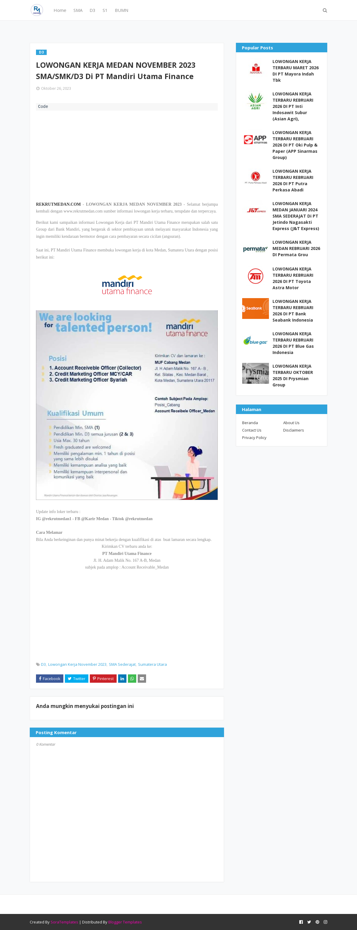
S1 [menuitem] (105, 10)
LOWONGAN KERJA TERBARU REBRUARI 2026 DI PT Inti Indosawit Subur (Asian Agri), (293, 106)
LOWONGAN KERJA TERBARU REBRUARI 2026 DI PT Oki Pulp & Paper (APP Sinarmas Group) (295, 145)
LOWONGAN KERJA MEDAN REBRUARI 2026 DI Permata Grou (296, 248)
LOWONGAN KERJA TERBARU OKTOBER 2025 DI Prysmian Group (293, 375)
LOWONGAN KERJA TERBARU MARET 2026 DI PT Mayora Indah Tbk (296, 71)
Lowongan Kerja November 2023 (77, 664)
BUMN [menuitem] (121, 10)
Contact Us (252, 430)
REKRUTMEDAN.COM (58, 204)
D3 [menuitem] (92, 10)
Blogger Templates (125, 922)
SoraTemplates (64, 922)
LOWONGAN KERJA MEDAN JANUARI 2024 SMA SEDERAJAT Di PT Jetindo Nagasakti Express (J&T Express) (296, 216)
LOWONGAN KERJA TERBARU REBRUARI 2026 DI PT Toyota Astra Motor (293, 278)
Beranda (250, 422)
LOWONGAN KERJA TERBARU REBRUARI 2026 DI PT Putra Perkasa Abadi (293, 180)
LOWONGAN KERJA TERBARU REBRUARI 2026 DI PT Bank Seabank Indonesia (293, 310)
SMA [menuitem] (77, 10)
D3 (43, 664)
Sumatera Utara (152, 664)
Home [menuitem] (60, 10)
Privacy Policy (254, 437)
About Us (291, 422)
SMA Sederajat (122, 664)
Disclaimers (293, 430)
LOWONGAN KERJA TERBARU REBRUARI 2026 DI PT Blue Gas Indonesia (293, 343)
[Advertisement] (127, 155)
